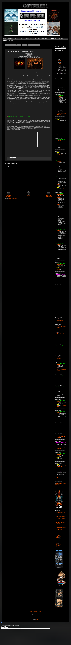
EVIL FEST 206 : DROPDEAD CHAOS (61, 320)
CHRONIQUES (26, 38)
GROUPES (32, 38)
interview (57, 542)
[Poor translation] (6, 627)
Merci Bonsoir (62, 307)
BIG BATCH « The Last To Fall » (61, 514)
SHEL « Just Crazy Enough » (60, 516)
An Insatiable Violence (61, 466)
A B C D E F (13, 44)
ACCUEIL (4, 38)
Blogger (37, 619)
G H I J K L (19, 44)
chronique (11, 159)
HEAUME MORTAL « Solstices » (61, 527)
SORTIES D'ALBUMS (53, 38)
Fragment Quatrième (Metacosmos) (61, 121)
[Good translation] (2, 627)
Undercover (59, 313)
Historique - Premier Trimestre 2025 (61, 445)
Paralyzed (64, 458)
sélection (57, 546)
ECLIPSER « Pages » (59, 529)
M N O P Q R (24, 44)
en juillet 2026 (59, 60)
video (57, 547)
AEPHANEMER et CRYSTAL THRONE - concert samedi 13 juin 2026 (61, 114)
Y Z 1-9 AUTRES (37, 44)
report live (57, 545)
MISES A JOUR (60, 38)
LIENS (21, 38)
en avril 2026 (59, 177)
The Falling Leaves (60, 154)
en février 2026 (59, 454)
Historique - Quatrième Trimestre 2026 (61, 448)
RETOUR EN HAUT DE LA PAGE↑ (35, 611)
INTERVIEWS (37, 38)
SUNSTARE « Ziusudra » (60, 520)
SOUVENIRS (11, 40)
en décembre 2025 (60, 264)
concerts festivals (58, 536)
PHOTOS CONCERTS (44, 38)
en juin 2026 (60, 96)
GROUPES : (8, 44)
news (57, 543)
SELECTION (5, 40)
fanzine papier (58, 538)
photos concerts (58, 544)
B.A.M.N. (63, 188)
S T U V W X (30, 44)
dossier (57, 537)
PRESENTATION (10, 38)
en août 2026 (59, 63)
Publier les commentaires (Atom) (14, 198)
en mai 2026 (59, 412)
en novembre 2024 (60, 194)
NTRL (62, 301)
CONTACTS (17, 38)
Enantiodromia (62, 295)
